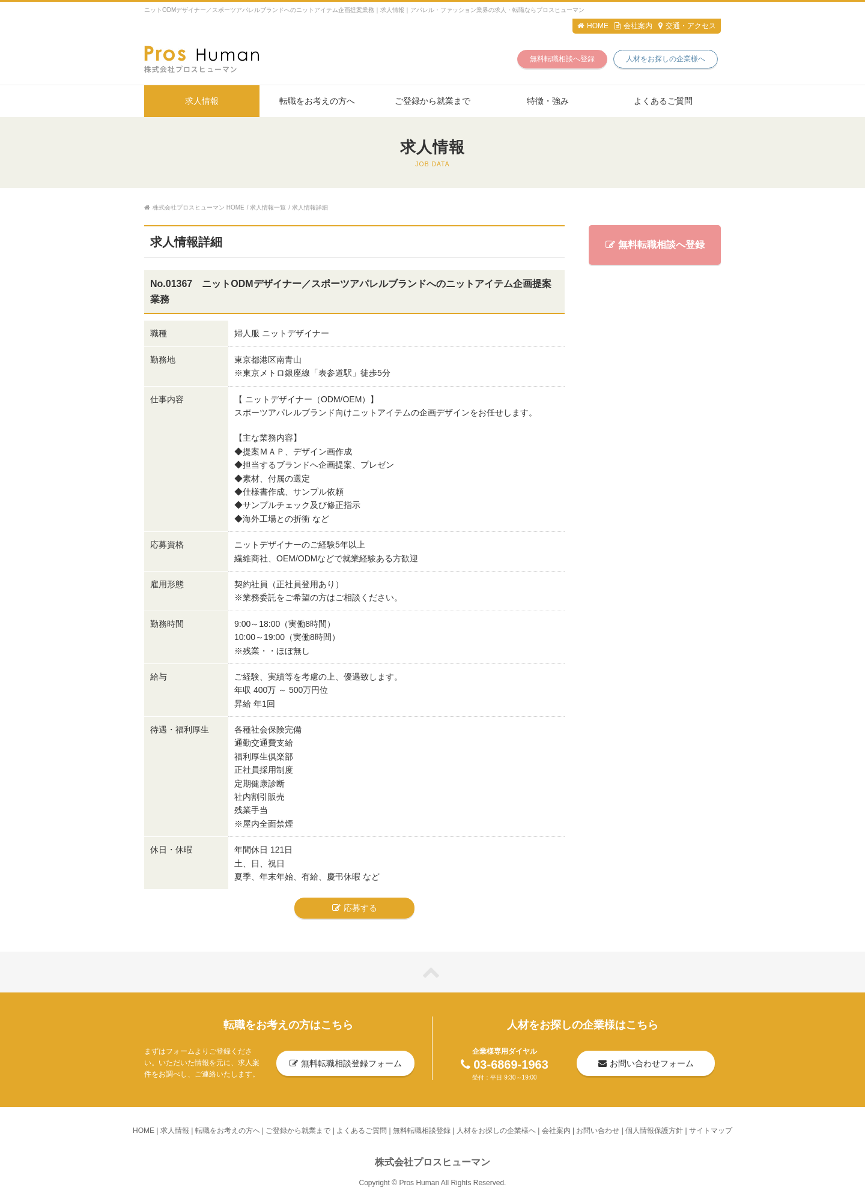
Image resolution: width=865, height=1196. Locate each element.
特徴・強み (548, 101)
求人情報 (202, 101)
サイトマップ (710, 1130)
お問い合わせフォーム (646, 1063)
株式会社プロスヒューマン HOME (194, 207)
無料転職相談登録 (422, 1130)
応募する (354, 908)
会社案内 (633, 26)
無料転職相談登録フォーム (346, 1063)
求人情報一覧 (268, 207)
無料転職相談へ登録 (562, 59)
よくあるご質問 (663, 101)
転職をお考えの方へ (317, 101)
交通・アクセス (687, 26)
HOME (593, 26)
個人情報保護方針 (654, 1130)
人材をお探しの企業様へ (665, 59)
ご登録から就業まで (432, 101)
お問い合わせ (597, 1130)
